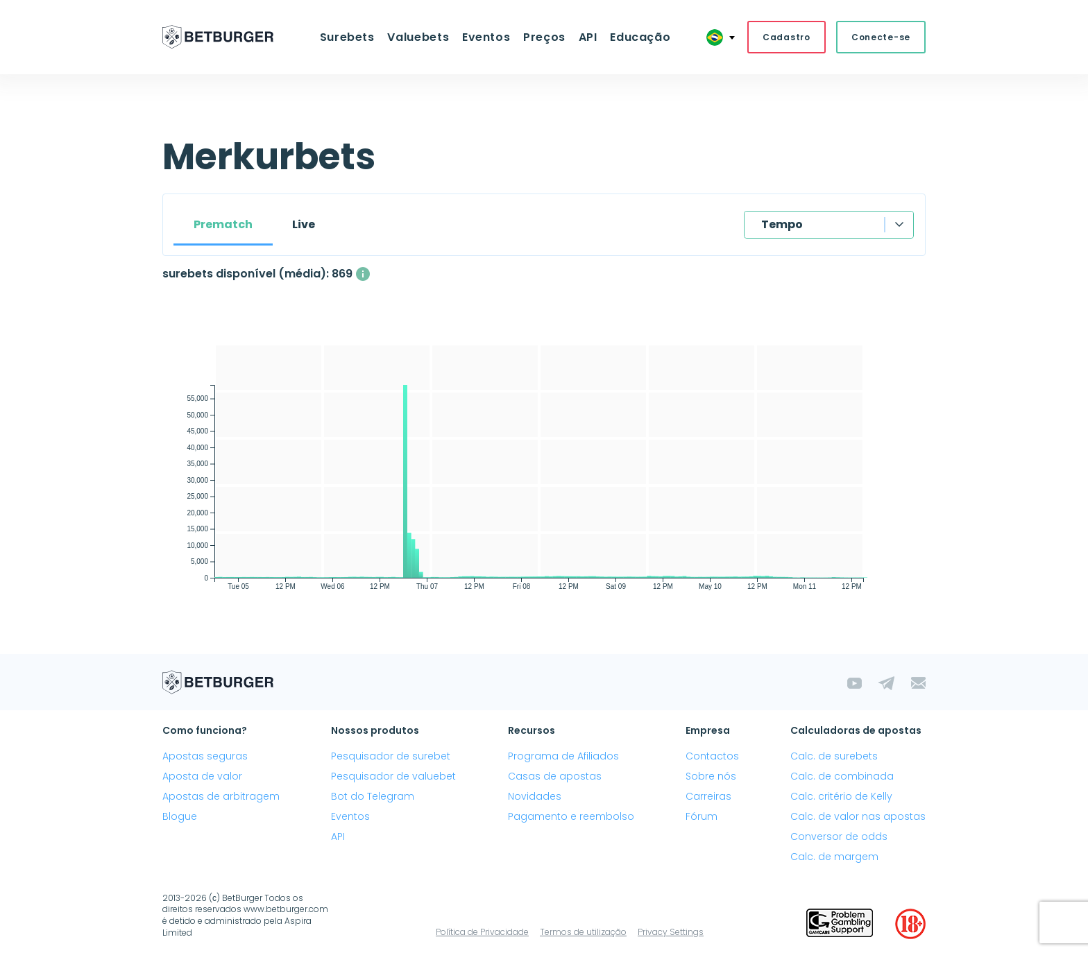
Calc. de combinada (842, 776)
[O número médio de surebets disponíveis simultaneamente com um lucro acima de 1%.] (363, 274)
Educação (639, 37)
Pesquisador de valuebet (393, 776)
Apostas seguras (205, 756)
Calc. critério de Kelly (841, 796)
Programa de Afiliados (563, 756)
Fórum (701, 816)
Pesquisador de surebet (390, 756)
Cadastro (786, 37)
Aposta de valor (202, 776)
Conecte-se (880, 37)
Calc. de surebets (834, 756)
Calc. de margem (834, 857)
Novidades (534, 796)
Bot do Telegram (372, 796)
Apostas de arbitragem (221, 796)
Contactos (712, 756)
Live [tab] (303, 224)
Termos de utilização (583, 932)
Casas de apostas (555, 776)
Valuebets (419, 37)
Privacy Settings (671, 932)
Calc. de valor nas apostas (858, 816)
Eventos (486, 37)
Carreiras (708, 796)
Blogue (179, 816)
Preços (544, 37)
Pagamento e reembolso (571, 816)
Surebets (348, 37)
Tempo (782, 224)
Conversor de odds (838, 837)
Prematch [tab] (223, 224)
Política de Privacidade (482, 932)
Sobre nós (711, 776)
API (587, 37)
